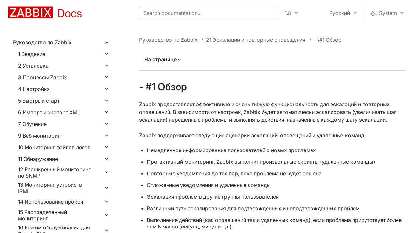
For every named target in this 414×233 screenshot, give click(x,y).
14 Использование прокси (50, 201)
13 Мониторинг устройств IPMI (50, 188)
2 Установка (33, 65)
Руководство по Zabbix (42, 42)
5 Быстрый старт (39, 100)
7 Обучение (32, 124)
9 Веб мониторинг (40, 135)
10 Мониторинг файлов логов (54, 147)
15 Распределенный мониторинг (42, 215)
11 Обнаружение (38, 159)
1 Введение (31, 54)
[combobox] (210, 13)
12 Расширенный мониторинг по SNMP (54, 172)
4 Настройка (34, 89)
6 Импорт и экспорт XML (49, 112)
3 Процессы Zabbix (42, 77)
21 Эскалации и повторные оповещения (255, 40)
